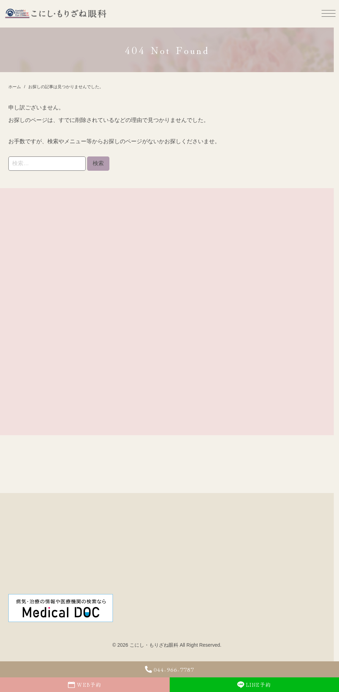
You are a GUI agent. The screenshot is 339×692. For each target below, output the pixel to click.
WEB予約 (84, 684)
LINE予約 (254, 684)
